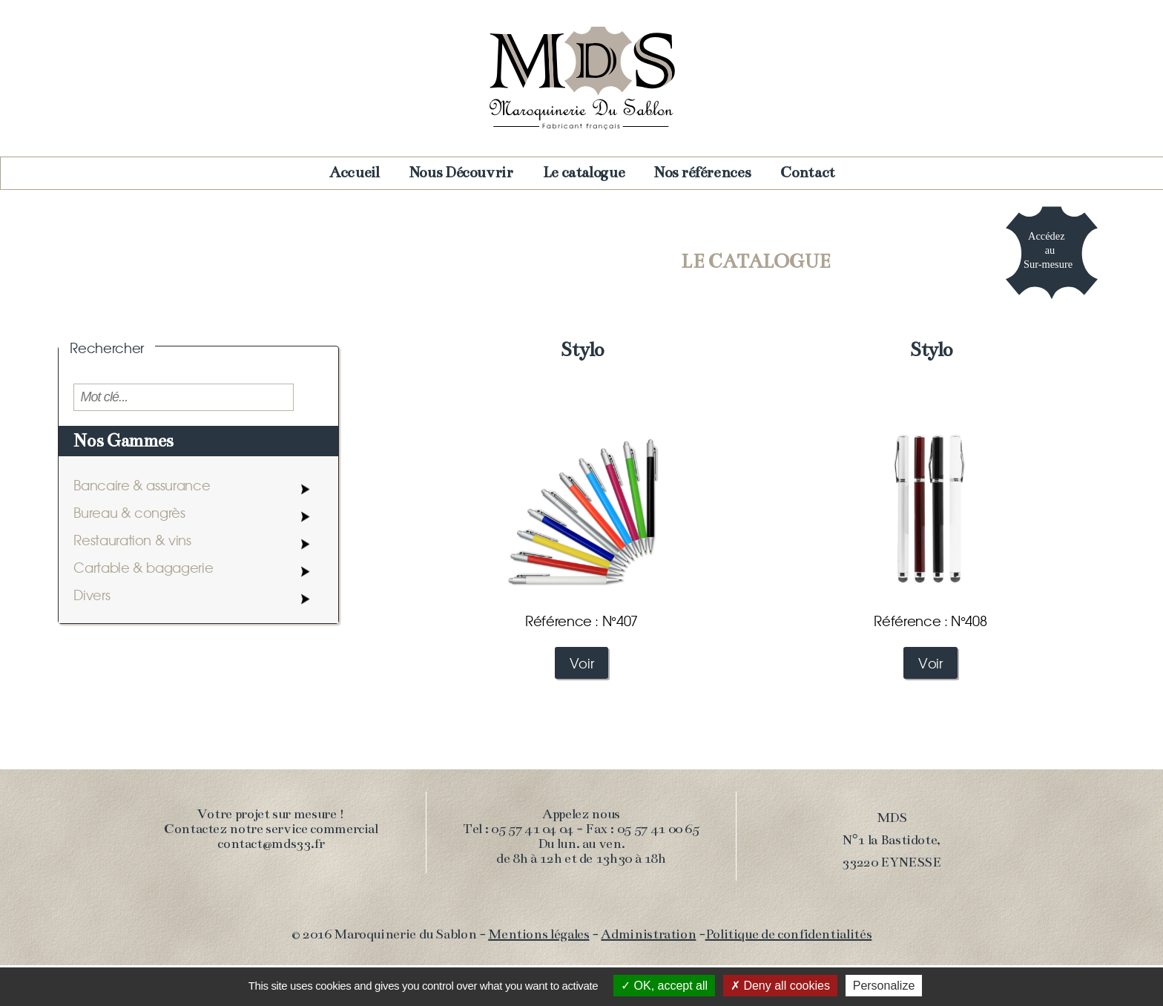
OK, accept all (664, 985)
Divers (91, 595)
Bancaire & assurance (141, 485)
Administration (648, 934)
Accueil (354, 172)
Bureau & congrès (129, 512)
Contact (807, 172)
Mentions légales (538, 934)
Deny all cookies (780, 985)
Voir (582, 663)
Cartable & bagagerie (143, 567)
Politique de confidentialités (788, 934)
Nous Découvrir (461, 172)
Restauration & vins (132, 540)
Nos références (702, 172)
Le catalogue (584, 172)
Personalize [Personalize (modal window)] (884, 985)
